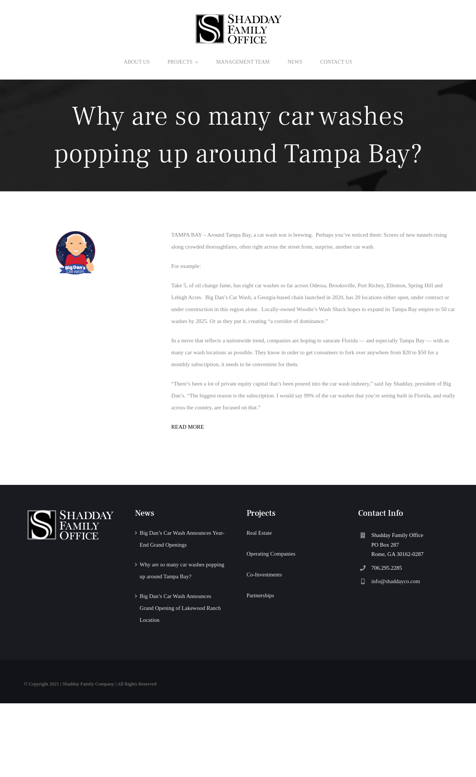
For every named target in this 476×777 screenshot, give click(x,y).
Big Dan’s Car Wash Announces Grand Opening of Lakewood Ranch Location (180, 608)
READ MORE (187, 427)
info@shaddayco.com (396, 581)
